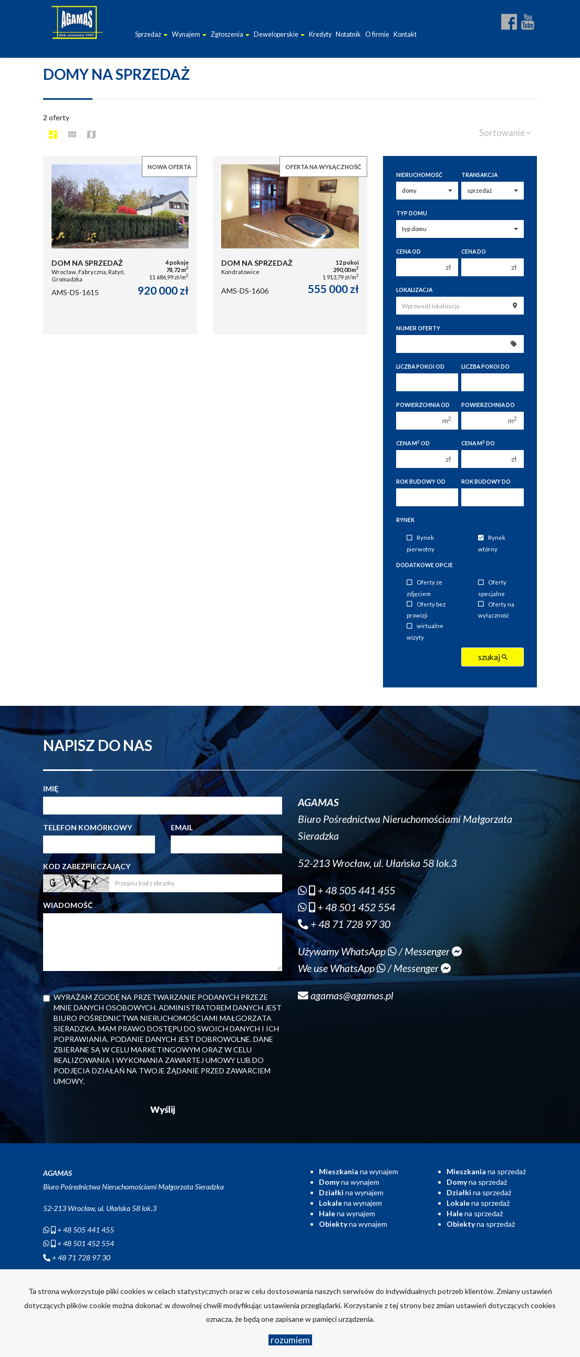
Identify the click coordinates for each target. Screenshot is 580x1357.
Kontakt (405, 34)
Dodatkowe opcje (424, 565)
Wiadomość (67, 905)
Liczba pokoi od (420, 366)
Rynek (405, 520)
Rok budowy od (421, 481)
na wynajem (358, 1171)
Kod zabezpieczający (86, 866)
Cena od (408, 251)
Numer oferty (418, 328)
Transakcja (479, 175)
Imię (50, 788)
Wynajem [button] (189, 34)
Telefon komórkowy (87, 827)
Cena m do (478, 443)
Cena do (473, 251)
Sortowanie (505, 132)
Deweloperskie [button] (279, 34)
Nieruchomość (419, 175)
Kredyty (320, 34)
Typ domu (411, 213)
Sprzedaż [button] (151, 34)
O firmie (377, 34)
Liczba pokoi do (485, 366)
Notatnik (348, 34)
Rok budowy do (486, 481)
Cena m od (413, 443)
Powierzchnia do (488, 405)
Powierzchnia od (423, 405)
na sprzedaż (486, 1171)
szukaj (493, 657)
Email (182, 827)
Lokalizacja (414, 290)
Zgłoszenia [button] (230, 34)
